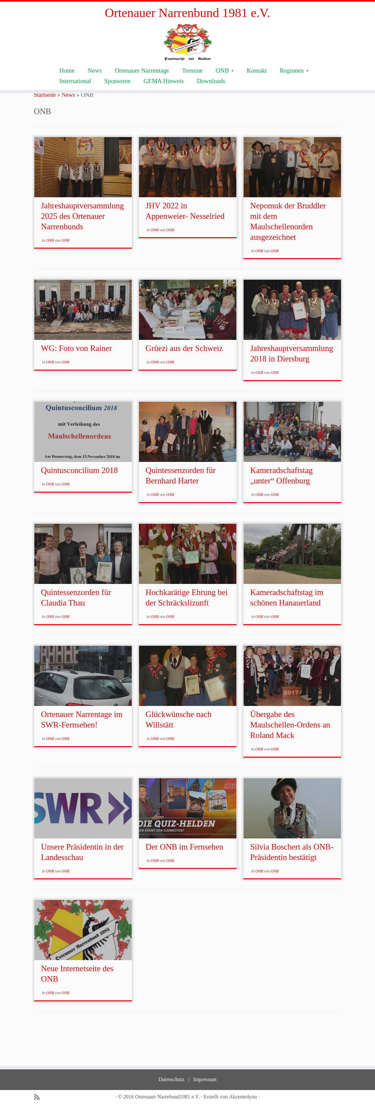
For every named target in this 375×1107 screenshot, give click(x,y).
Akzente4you (243, 1096)
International (75, 107)
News (95, 97)
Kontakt (257, 97)
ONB (225, 97)
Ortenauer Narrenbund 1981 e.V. (187, 13)
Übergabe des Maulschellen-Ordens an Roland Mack (290, 762)
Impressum (204, 1079)
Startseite (45, 132)
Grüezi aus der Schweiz (184, 386)
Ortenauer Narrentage (142, 97)
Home (67, 97)
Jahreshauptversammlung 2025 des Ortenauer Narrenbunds (82, 254)
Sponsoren (117, 107)
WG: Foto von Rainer (76, 386)
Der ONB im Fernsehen (184, 884)
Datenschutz (171, 1079)
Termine (192, 97)
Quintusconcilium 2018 (79, 508)
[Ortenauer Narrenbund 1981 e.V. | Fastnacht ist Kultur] (187, 56)
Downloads (211, 107)
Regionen (294, 97)
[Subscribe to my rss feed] (39, 1097)
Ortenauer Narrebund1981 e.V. (167, 1096)
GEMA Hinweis (164, 107)
